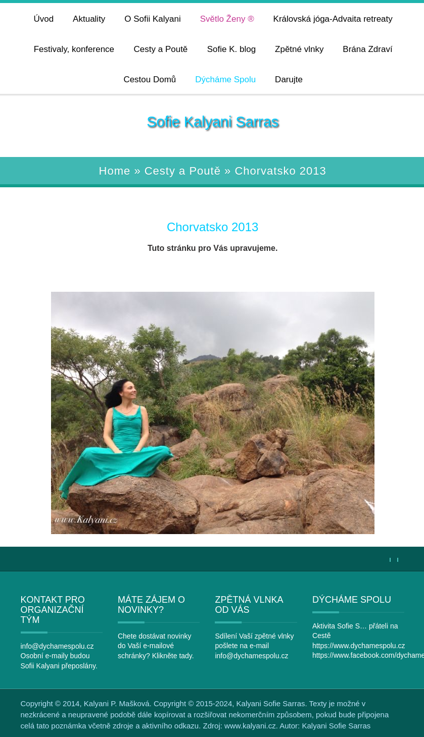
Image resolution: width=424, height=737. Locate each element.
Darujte (289, 79)
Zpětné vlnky (299, 49)
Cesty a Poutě (161, 49)
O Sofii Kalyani (152, 19)
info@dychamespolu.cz (57, 646)
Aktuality (89, 19)
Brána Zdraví (367, 49)
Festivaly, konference (74, 49)
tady (185, 656)
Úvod (44, 19)
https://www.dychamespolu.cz (358, 646)
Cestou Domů (149, 79)
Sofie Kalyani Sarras (212, 122)
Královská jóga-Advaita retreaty (333, 19)
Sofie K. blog (231, 49)
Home (115, 171)
